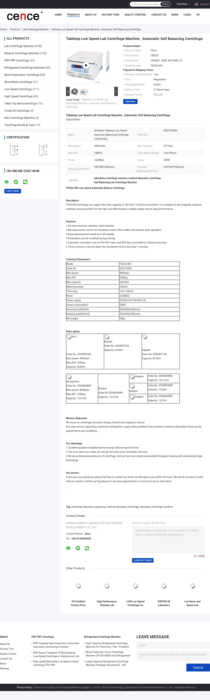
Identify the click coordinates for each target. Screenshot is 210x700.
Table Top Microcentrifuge (20, 103)
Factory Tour (110, 14)
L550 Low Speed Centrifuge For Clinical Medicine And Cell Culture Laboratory (135, 603)
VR (198, 14)
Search (165, 4)
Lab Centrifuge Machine (35, 29)
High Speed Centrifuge (18, 96)
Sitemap (4, 668)
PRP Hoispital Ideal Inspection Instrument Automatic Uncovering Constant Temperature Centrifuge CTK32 (56, 645)
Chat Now (182, 4)
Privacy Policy (24, 687)
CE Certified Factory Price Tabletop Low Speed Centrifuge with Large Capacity (78, 603)
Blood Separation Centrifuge (21, 74)
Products (73, 14)
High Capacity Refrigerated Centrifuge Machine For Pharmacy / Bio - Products (107, 645)
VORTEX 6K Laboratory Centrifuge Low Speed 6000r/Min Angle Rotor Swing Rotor (164, 603)
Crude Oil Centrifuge (16, 110)
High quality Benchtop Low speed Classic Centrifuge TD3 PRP (56, 663)
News (175, 14)
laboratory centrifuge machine (156, 506)
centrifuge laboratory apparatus (88, 506)
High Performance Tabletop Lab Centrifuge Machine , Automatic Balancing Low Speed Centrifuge (107, 603)
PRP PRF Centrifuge (16, 60)
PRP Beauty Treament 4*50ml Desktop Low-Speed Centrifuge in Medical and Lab (56, 654)
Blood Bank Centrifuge (18, 82)
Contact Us (158, 14)
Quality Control (135, 14)
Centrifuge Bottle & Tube (19, 125)
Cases (187, 14)
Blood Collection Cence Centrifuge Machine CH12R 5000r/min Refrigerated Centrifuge (108, 654)
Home (58, 14)
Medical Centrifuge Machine (21, 53)
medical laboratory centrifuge (123, 506)
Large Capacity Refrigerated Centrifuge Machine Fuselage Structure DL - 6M (107, 663)
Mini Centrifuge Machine (19, 118)
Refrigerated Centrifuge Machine (24, 67)
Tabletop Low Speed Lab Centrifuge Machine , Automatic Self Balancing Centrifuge (91, 103)
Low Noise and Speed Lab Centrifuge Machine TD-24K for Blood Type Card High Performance (192, 603)
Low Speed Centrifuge (18, 89)
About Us (91, 14)
